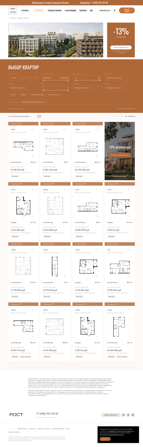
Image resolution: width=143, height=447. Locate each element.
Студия (13, 78)
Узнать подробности (121, 47)
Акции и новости (44, 429)
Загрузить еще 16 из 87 (71, 366)
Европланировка (39, 95)
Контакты (32, 429)
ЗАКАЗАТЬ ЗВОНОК (127, 10)
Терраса (25, 95)
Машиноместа (22, 429)
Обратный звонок (110, 415)
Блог (68, 429)
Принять (105, 439)
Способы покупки (58, 429)
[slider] (43, 80)
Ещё (92, 10)
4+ (36, 78)
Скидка (13, 95)
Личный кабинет (14, 432)
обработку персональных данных (121, 431)
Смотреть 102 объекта (127, 109)
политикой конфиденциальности (112, 434)
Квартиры (12, 429)
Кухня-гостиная (57, 95)
